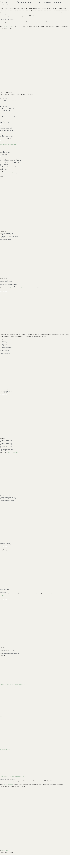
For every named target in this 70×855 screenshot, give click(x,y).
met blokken (13, 173)
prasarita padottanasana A (9, 144)
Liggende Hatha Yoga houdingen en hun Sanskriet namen (13, 776)
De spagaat (2, 173)
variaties (2, 102)
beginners (54, 593)
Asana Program (23, 593)
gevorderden (2, 595)
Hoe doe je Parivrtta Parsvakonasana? (14, 287)
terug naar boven (3, 240)
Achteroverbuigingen (5, 716)
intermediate (59, 593)
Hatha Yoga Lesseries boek (8, 26)
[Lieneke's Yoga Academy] (9, 2)
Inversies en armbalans (5, 749)
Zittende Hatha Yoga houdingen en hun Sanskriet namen (12, 684)
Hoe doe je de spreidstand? (12, 452)
